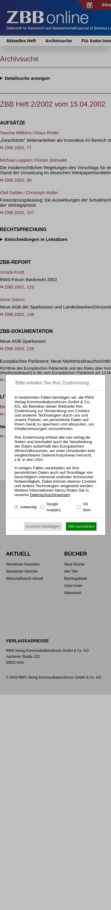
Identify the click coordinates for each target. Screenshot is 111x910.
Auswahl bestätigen (43, 526)
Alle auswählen (81, 526)
